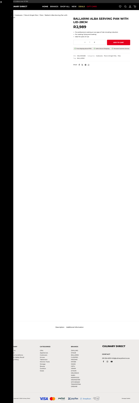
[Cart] (135, 6)
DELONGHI (75, 373)
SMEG (73, 375)
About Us (12, 350)
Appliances (44, 353)
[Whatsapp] (90, 65)
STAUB (73, 353)
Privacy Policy (14, 359)
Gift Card (92, 6)
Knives (42, 357)
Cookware (18, 16)
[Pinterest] (87, 65)
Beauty (42, 366)
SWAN (73, 364)
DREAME (74, 386)
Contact (12, 353)
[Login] (130, 6)
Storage (43, 364)
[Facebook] (81, 65)
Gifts (41, 350)
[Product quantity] (80, 43)
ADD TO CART (108, 43)
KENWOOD (75, 377)
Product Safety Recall (16, 357)
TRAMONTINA (76, 384)
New (74, 6)
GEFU (73, 366)
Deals (82, 6)
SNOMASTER (75, 380)
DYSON (73, 371)
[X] (84, 65)
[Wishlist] (120, 6)
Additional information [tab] (75, 328)
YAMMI (73, 368)
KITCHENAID (75, 382)
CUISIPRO (74, 357)
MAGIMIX (74, 359)
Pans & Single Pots (31, 16)
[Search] (125, 6)
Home (45, 6)
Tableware (43, 359)
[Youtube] (111, 362)
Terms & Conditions (16, 355)
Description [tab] (59, 328)
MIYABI (73, 362)
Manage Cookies (126, 398)
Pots (41, 16)
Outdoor (43, 368)
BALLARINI (83, 58)
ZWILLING (74, 350)
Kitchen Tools (45, 362)
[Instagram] (107, 362)
